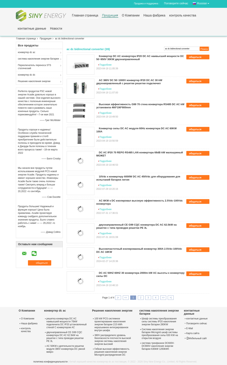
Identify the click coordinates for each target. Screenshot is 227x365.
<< (125, 297)
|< (118, 297)
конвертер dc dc (26, 74)
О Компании (130, 15)
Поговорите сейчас (176, 3)
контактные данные (32, 28)
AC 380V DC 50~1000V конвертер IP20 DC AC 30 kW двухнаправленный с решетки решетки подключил (129, 82)
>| (171, 297)
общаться (198, 57)
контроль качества (182, 15)
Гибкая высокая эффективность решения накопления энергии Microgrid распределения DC (111, 352)
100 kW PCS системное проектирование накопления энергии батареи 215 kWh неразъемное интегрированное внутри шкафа (111, 324)
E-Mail (189, 328)
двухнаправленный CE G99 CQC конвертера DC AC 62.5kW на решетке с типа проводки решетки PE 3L (136, 226)
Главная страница (85, 15)
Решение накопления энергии (34, 81)
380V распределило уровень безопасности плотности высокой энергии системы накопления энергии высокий (112, 339)
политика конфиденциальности (50, 361)
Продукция (110, 15)
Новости (56, 28)
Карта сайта (192, 333)
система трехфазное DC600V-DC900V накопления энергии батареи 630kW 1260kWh (158, 346)
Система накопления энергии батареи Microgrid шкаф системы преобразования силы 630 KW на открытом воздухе (160, 334)
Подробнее (106, 64)
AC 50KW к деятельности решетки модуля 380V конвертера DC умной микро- (66, 349)
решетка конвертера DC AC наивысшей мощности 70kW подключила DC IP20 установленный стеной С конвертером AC (67, 323)
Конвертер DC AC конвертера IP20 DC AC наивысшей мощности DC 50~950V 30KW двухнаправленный (140, 58)
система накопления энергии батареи (38, 58)
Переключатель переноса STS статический (34, 67)
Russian (204, 2)
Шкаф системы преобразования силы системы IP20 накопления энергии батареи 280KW (159, 321)
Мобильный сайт (196, 338)
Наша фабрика (154, 15)
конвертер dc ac (26, 52)
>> (163, 297)
